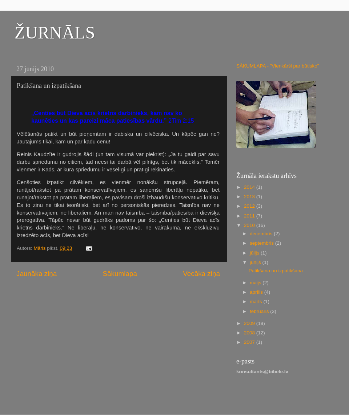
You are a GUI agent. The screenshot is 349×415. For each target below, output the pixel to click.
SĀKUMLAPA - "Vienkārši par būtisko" (277, 66)
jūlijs (255, 253)
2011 (250, 216)
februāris (260, 311)
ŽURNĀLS (55, 32)
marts (257, 301)
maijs (256, 282)
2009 (250, 323)
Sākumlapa (120, 273)
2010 (250, 225)
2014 (250, 187)
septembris (262, 243)
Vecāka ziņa (201, 273)
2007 (250, 342)
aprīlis (257, 292)
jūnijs (256, 262)
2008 (250, 332)
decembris (262, 233)
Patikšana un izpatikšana (276, 270)
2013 (250, 196)
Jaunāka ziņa (36, 273)
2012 (250, 206)
